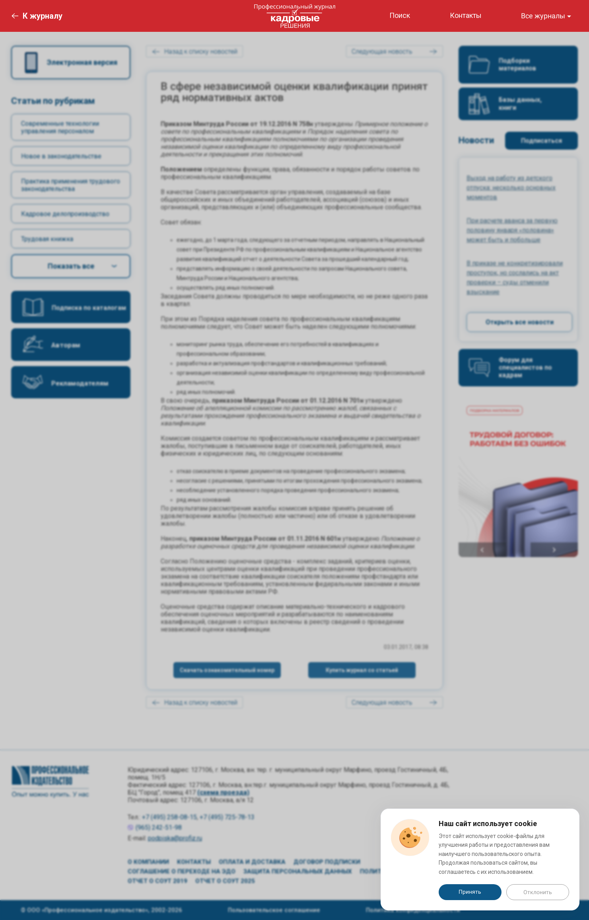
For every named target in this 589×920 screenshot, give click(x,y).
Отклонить (537, 892)
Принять (470, 892)
